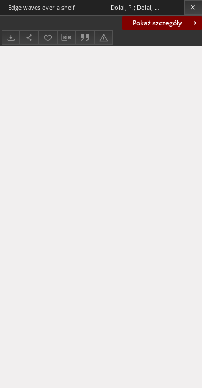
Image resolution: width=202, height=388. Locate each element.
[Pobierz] (11, 37)
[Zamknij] (193, 7)
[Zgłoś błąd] (103, 37)
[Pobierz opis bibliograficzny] (66, 37)
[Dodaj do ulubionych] (48, 37)
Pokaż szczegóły (166, 22)
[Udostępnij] (29, 37)
